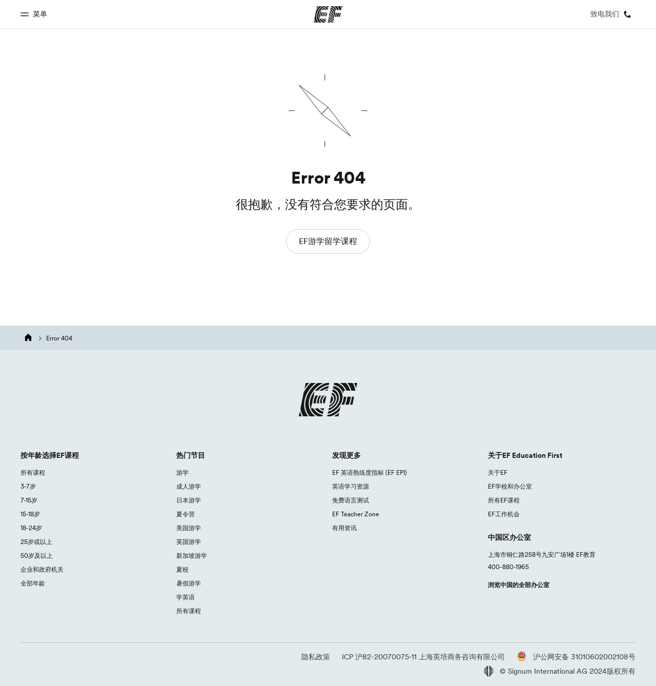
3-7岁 (28, 486)
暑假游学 (188, 583)
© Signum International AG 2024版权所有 (560, 671)
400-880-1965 (508, 566)
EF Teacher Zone (355, 514)
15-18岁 (30, 514)
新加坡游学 (191, 555)
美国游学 (188, 527)
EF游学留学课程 (328, 241)
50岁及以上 (36, 555)
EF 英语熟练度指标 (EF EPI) (369, 472)
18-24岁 (31, 527)
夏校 (182, 569)
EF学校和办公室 (510, 486)
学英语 (185, 597)
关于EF (497, 472)
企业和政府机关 (42, 569)
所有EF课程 (504, 500)
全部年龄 (32, 583)
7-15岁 (28, 500)
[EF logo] (328, 399)
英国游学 (188, 541)
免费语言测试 (350, 500)
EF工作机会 (504, 514)
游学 (182, 472)
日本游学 (188, 500)
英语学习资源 (350, 486)
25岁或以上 (36, 541)
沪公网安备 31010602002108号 (576, 657)
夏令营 (185, 514)
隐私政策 (315, 657)
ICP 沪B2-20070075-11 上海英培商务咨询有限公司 (423, 657)
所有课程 (32, 472)
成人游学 (188, 486)
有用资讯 (344, 527)
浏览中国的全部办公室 (518, 584)
